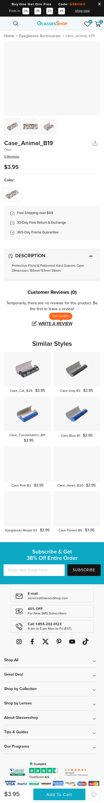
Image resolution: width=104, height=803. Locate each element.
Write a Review (55, 323)
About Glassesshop (21, 718)
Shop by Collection (20, 689)
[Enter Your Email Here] (34, 570)
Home (9, 36)
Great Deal (13, 674)
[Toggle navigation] (6, 23)
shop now (82, 10)
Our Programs (16, 746)
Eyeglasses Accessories (40, 36)
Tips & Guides (16, 732)
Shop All (11, 660)
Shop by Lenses (18, 703)
